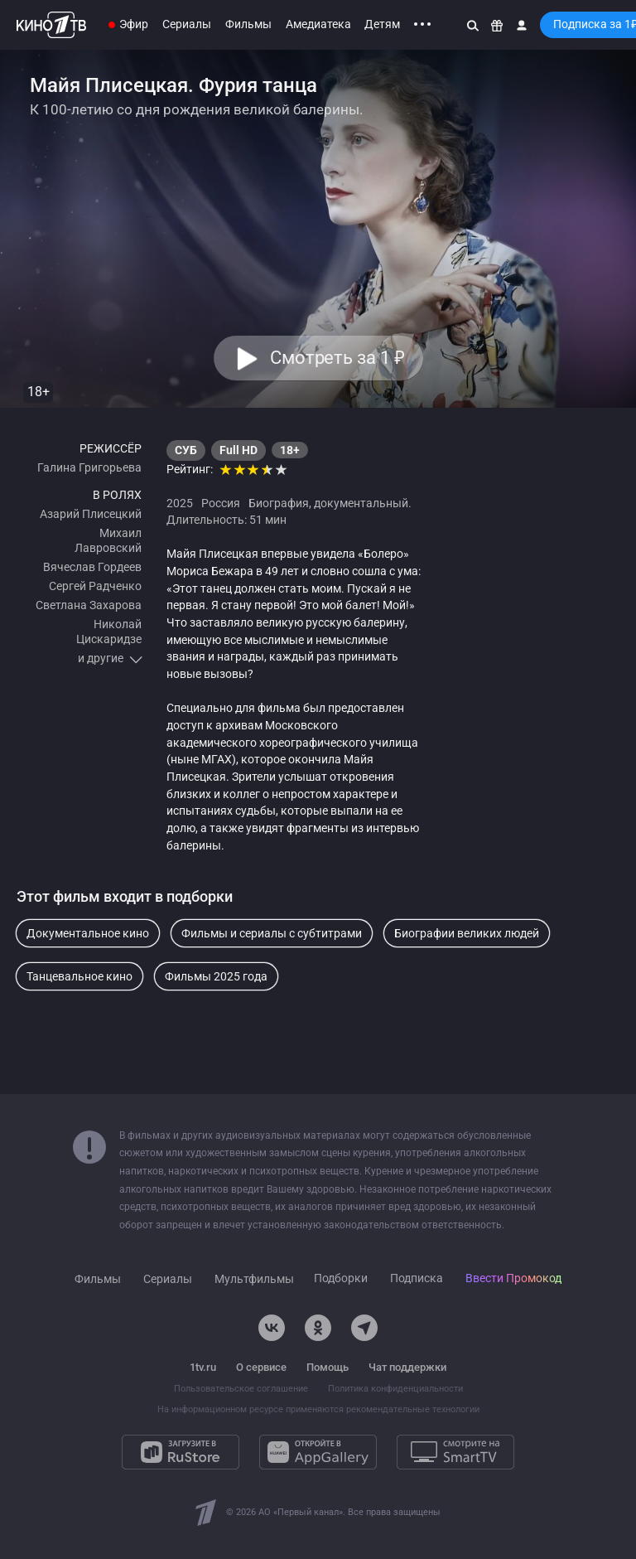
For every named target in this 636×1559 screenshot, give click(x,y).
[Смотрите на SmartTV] (455, 1452)
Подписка (416, 1278)
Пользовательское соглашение (241, 1388)
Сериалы (186, 24)
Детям (382, 24)
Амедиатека (318, 24)
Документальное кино (87, 933)
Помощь (327, 1367)
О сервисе (261, 1367)
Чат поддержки (407, 1367)
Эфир (133, 24)
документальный (361, 503)
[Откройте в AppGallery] (318, 1452)
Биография (278, 503)
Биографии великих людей (466, 933)
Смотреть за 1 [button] (336, 357)
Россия (220, 503)
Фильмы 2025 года (216, 976)
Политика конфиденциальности (395, 1388)
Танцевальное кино (79, 976)
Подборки (341, 1278)
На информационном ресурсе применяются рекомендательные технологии (318, 1409)
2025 (179, 503)
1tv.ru (203, 1367)
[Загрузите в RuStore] (180, 1452)
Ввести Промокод (513, 1278)
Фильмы (248, 24)
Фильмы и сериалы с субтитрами (271, 933)
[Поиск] (472, 24)
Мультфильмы (254, 1278)
